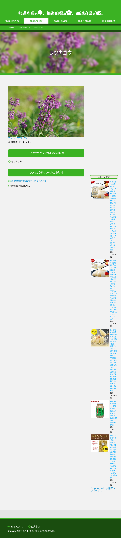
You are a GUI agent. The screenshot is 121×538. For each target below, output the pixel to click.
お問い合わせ (16, 526)
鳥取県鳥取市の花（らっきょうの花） (28, 181)
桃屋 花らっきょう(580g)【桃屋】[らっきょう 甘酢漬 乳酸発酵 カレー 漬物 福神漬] (113, 413)
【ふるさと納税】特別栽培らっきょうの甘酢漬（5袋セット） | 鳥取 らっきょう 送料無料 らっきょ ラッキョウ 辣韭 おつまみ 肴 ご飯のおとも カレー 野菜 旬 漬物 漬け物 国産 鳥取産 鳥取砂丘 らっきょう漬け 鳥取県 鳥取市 (113, 360)
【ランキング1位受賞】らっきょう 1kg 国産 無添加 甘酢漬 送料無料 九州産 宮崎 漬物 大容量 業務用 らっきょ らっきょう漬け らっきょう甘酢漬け (113, 456)
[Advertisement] (46, 212)
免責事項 (35, 526)
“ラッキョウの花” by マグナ (18, 138)
